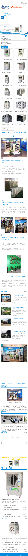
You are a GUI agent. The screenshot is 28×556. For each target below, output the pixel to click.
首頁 (2, 17)
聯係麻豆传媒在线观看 (5, 22)
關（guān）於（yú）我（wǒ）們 (11, 17)
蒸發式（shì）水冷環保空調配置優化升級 (10, 551)
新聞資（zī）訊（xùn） (6, 19)
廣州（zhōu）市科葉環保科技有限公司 (9, 547)
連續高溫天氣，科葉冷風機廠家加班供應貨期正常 (11, 544)
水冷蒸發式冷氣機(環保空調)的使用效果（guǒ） (11, 509)
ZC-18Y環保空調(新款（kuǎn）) (21, 98)
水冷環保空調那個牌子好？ (7, 507)
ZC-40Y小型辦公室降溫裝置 (21, 59)
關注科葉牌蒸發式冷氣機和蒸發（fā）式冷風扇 (10, 537)
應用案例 (14, 19)
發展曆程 (20, 4)
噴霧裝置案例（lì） (5, 45)
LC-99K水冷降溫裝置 (21, 72)
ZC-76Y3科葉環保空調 (7, 59)
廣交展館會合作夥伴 (17, 295)
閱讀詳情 (3, 304)
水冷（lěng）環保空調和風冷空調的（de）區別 (11, 512)
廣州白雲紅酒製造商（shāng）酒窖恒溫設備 (19, 318)
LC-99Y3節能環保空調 (6, 72)
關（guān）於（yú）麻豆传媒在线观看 (23, 3)
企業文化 (3, 383)
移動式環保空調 (4, 38)
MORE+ (25, 47)
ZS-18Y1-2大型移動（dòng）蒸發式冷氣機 (7, 85)
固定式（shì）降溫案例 (6, 43)
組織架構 (10, 383)
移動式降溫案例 (4, 42)
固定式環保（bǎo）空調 (6, 39)
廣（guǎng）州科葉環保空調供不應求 (9, 549)
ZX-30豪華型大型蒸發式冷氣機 (7, 124)
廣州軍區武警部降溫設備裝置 (19, 331)
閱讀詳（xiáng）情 (5, 340)
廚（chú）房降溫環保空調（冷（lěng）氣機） (21, 124)
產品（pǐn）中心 (22, 17)
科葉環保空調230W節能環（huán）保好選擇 (10, 499)
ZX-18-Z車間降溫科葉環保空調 (21, 111)
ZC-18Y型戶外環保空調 (21, 85)
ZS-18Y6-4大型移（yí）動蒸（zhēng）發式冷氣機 (7, 111)
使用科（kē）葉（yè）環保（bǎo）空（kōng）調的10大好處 (11, 516)
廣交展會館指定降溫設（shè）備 (19, 308)
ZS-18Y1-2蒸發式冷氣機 (7, 98)
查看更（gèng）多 (7, 129)
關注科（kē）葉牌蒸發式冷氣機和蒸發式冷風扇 (11, 542)
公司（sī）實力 (20, 19)
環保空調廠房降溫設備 (6, 514)
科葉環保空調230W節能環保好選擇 (9, 505)
